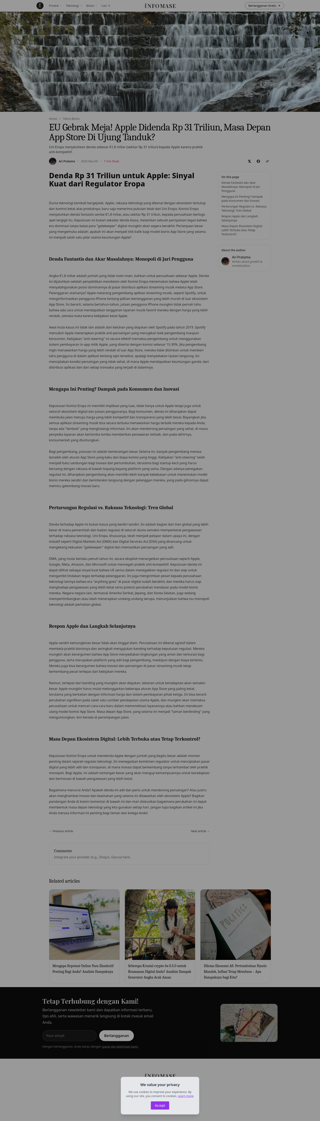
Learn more (185, 1096)
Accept (160, 1105)
